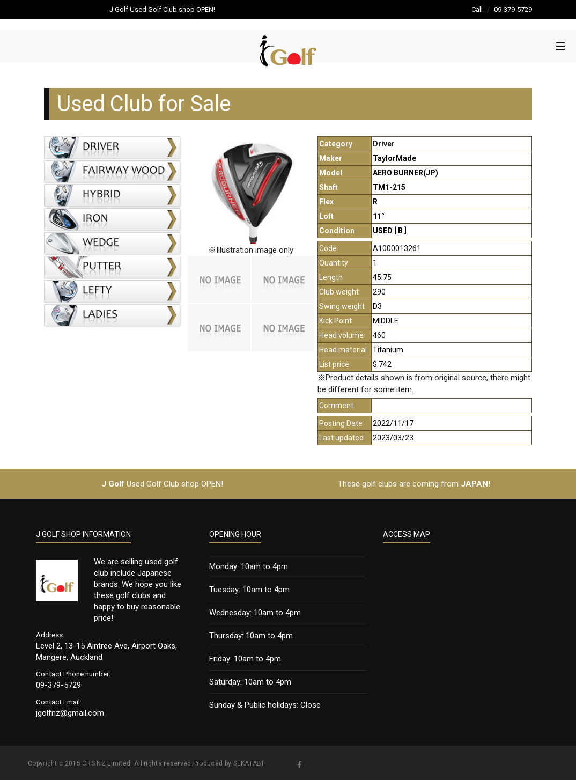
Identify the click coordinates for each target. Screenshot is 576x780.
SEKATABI (248, 763)
